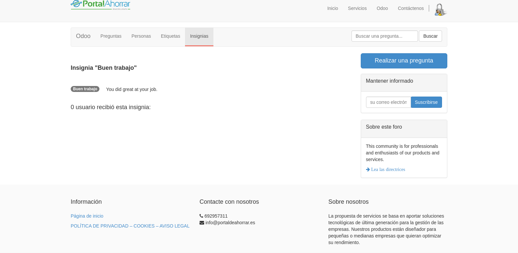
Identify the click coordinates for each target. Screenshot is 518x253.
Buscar (430, 36)
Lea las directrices (387, 169)
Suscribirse (426, 102)
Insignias (199, 36)
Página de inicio (87, 216)
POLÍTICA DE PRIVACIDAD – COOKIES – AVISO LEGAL (130, 226)
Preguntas (111, 36)
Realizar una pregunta (404, 60)
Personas (141, 36)
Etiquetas (170, 36)
